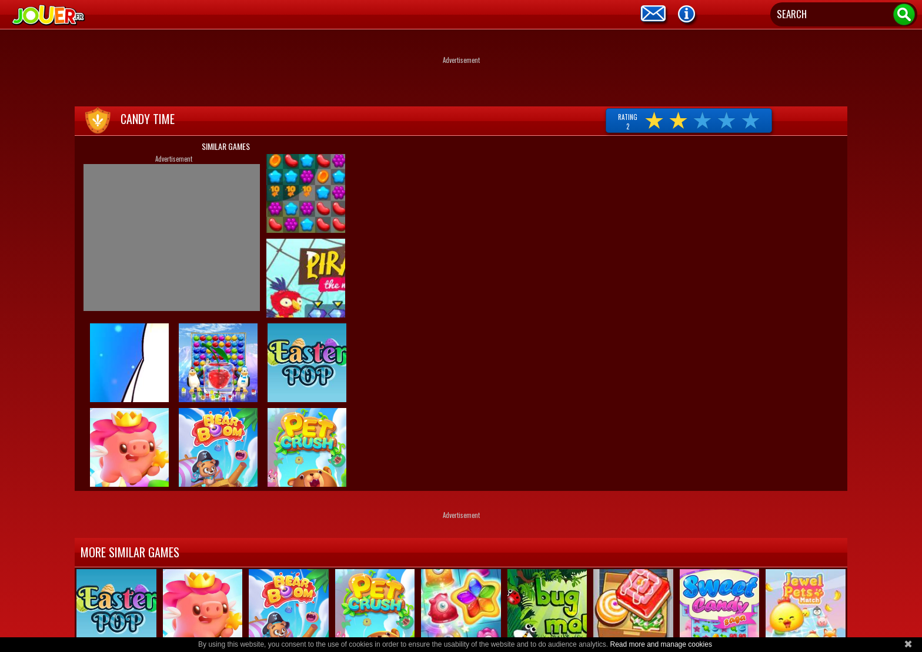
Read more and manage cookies (660, 644)
